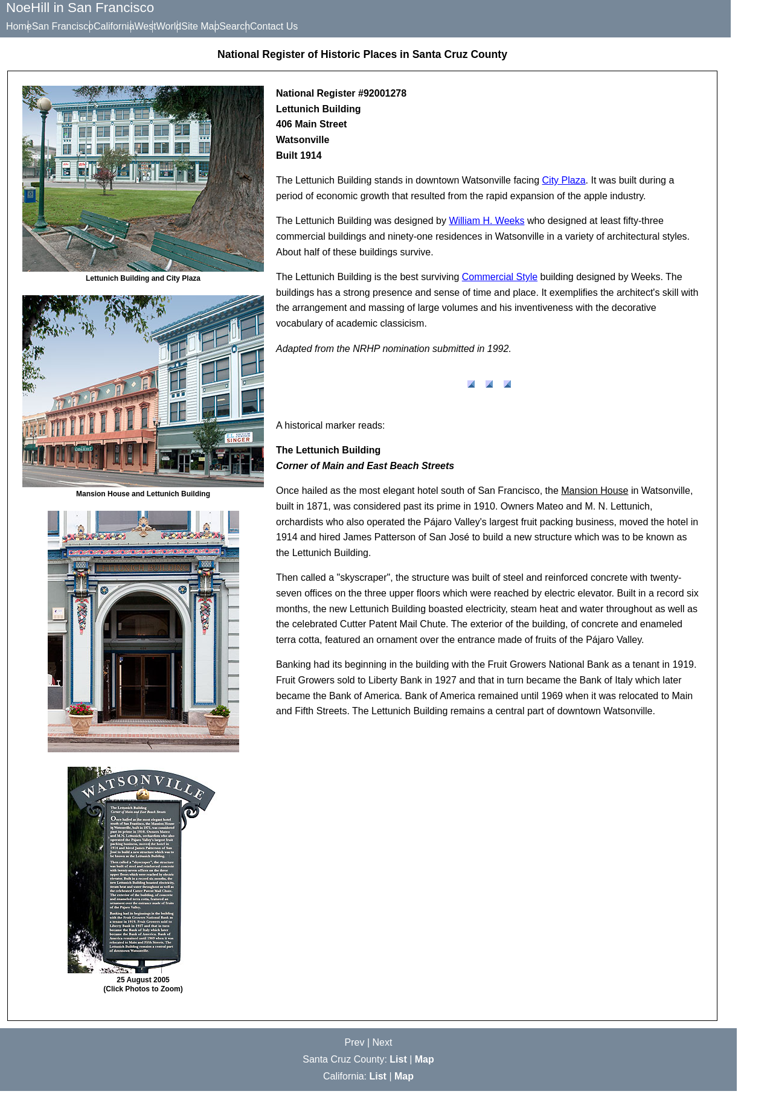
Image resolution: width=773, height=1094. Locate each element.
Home (19, 26)
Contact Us (337, 26)
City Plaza (564, 183)
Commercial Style (499, 280)
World (205, 26)
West (173, 26)
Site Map (245, 26)
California (132, 26)
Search (289, 26)
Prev (355, 1045)
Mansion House (594, 493)
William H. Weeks (486, 224)
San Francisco (72, 26)
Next (383, 1045)
